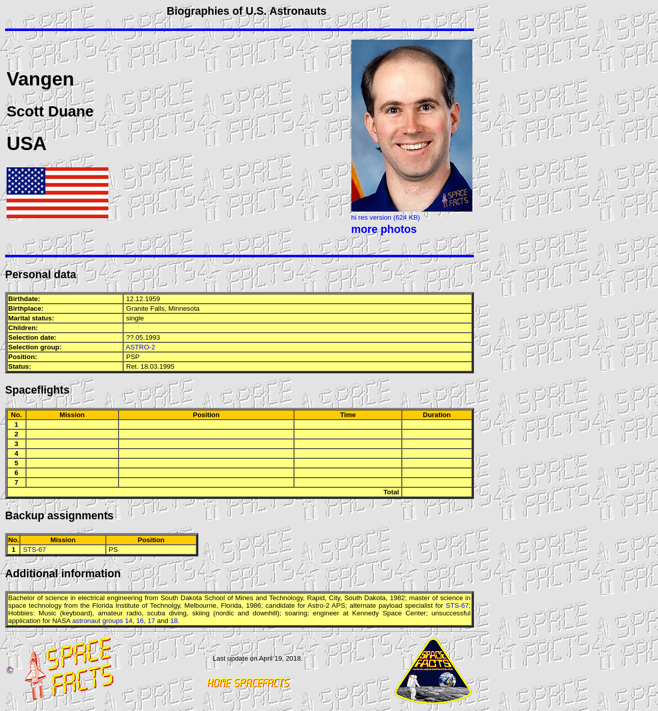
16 (140, 621)
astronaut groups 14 (102, 621)
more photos (384, 229)
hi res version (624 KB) (386, 217)
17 (151, 621)
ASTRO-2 (140, 347)
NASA (61, 621)
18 (174, 621)
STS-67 (34, 549)
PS (113, 549)
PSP (133, 357)
